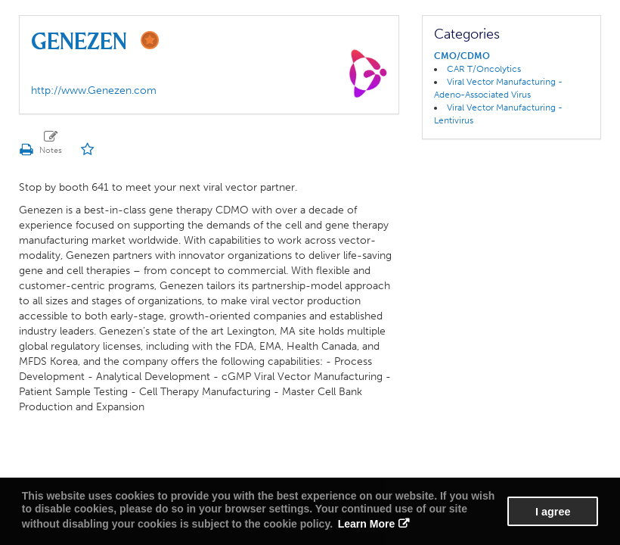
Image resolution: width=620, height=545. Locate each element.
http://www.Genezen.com (94, 90)
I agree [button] (552, 512)
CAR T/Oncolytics (484, 69)
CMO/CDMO (462, 56)
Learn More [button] (366, 524)
